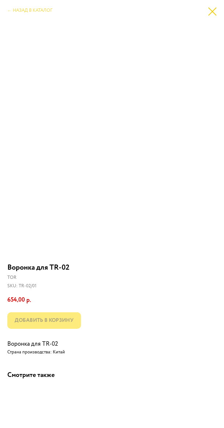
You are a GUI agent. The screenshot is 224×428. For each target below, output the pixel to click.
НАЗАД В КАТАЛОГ (32, 10)
